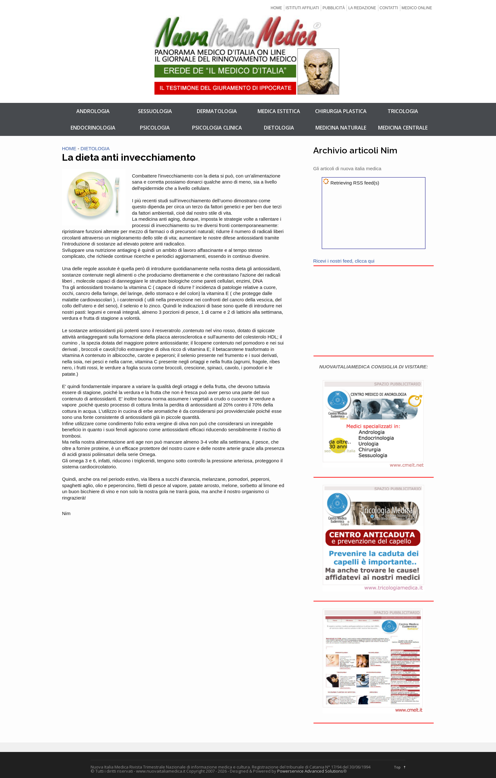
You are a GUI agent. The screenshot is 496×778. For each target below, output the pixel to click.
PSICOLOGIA (155, 127)
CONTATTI (389, 8)
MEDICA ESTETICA (279, 111)
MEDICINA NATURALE (340, 127)
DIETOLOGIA (279, 127)
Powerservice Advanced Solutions (310, 771)
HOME (276, 8)
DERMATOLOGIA (217, 111)
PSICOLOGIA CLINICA (217, 127)
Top (397, 767)
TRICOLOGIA (403, 111)
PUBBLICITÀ (333, 8)
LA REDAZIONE (362, 8)
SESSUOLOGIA (155, 111)
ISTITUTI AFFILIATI (302, 8)
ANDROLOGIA (93, 111)
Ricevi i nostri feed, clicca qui (344, 261)
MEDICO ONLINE (417, 8)
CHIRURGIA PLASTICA (341, 111)
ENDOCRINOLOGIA (93, 127)
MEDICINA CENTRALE (403, 127)
